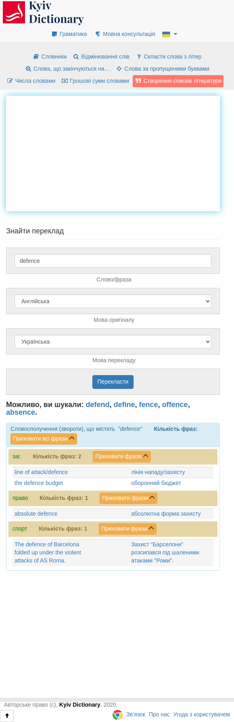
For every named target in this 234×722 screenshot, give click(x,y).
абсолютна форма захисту (166, 513)
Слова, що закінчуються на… (67, 68)
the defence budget (39, 483)
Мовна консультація (124, 34)
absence (20, 412)
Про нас (159, 714)
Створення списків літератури (178, 81)
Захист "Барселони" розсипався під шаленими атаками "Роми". (165, 552)
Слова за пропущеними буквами (162, 68)
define (124, 405)
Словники (50, 56)
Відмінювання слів (101, 56)
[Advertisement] (120, 152)
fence (148, 405)
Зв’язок (135, 714)
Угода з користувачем (201, 714)
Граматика (69, 34)
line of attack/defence (41, 472)
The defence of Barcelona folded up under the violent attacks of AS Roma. (48, 552)
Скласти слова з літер (168, 56)
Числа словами (31, 81)
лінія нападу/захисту (158, 472)
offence (175, 405)
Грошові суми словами (95, 81)
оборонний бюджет (156, 483)
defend (98, 405)
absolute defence (36, 513)
